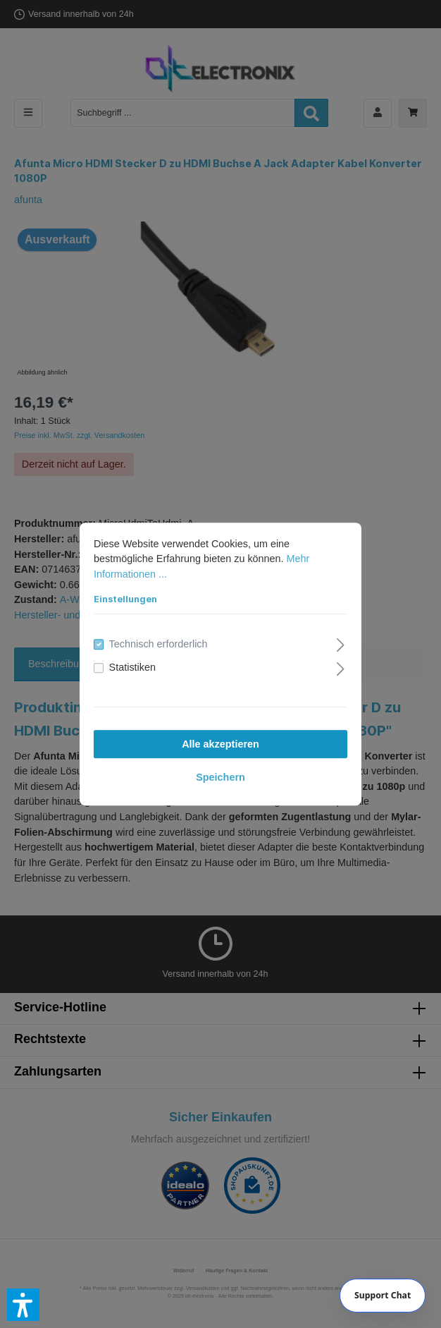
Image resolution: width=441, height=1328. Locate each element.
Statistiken (132, 668)
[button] (23, 1305)
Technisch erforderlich (158, 644)
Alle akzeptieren (220, 744)
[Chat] (383, 1295)
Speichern (220, 777)
